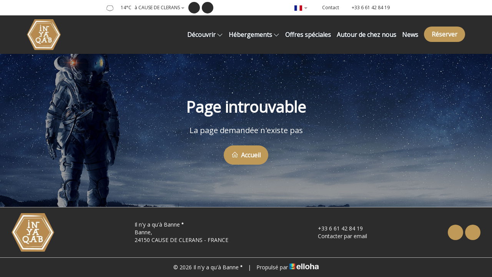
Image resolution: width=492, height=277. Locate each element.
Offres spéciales (308, 34)
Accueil (246, 155)
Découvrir (205, 34)
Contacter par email (338, 236)
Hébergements (254, 34)
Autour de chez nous (366, 34)
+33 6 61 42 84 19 (336, 228)
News (410, 34)
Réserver (444, 34)
